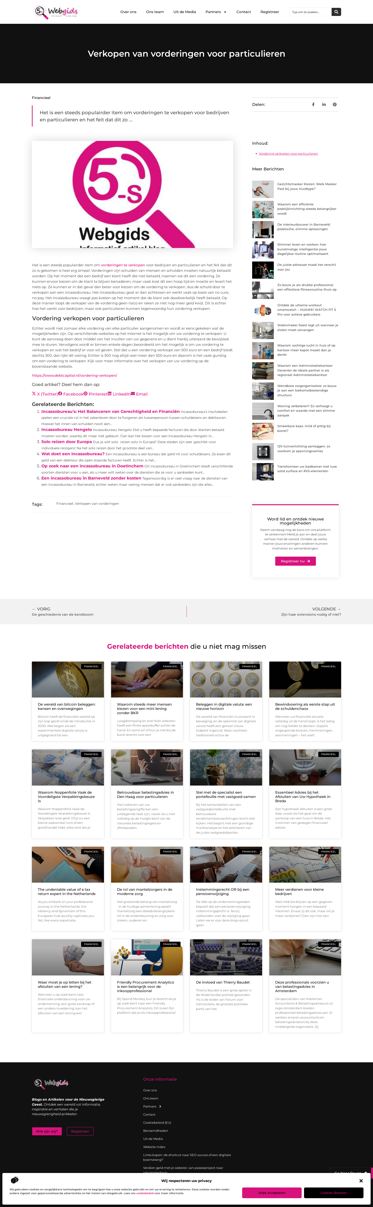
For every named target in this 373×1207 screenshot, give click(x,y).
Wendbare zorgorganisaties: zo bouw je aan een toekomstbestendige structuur (307, 390)
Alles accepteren (272, 1193)
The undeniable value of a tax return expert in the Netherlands (67, 891)
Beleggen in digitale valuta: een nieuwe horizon (224, 706)
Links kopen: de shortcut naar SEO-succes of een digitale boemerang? (187, 1157)
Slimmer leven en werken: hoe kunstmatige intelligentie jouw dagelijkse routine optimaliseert (302, 249)
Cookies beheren (333, 1193)
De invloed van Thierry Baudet (223, 982)
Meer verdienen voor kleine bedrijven (299, 891)
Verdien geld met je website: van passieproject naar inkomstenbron (183, 1170)
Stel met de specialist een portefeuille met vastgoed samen (226, 794)
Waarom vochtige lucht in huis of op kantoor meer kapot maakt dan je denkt (306, 349)
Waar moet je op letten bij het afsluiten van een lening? (64, 984)
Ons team (155, 12)
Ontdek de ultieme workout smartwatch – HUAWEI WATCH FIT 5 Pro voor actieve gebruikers (306, 309)
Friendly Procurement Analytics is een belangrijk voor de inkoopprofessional (145, 986)
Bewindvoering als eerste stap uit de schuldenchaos (305, 706)
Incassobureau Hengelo (66, 429)
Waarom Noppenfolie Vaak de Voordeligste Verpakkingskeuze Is (66, 796)
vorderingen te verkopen (123, 265)
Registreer (269, 12)
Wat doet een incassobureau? (73, 453)
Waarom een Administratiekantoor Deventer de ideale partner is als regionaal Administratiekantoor (305, 370)
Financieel (41, 97)
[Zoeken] (336, 12)
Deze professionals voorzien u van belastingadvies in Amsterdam (302, 986)
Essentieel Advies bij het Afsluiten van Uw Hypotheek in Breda (302, 796)
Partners (216, 12)
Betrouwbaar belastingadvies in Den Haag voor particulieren (145, 794)
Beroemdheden (155, 1131)
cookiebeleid (145, 1193)
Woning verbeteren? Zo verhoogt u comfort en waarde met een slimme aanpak (306, 410)
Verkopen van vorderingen (97, 503)
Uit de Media (184, 12)
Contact (243, 12)
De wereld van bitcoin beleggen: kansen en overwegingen (66, 706)
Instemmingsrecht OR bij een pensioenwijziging (222, 891)
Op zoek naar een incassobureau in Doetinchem (92, 466)
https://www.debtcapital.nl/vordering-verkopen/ (74, 375)
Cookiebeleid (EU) (157, 1122)
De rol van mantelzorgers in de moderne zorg (144, 891)
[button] (361, 1180)
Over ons (128, 12)
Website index (154, 1147)
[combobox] (311, 12)
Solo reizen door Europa (66, 441)
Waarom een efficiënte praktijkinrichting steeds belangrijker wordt (306, 208)
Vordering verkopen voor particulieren (288, 153)
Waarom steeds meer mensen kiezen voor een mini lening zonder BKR (144, 708)
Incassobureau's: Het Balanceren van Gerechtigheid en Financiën (110, 411)
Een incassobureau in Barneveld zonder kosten (91, 478)
